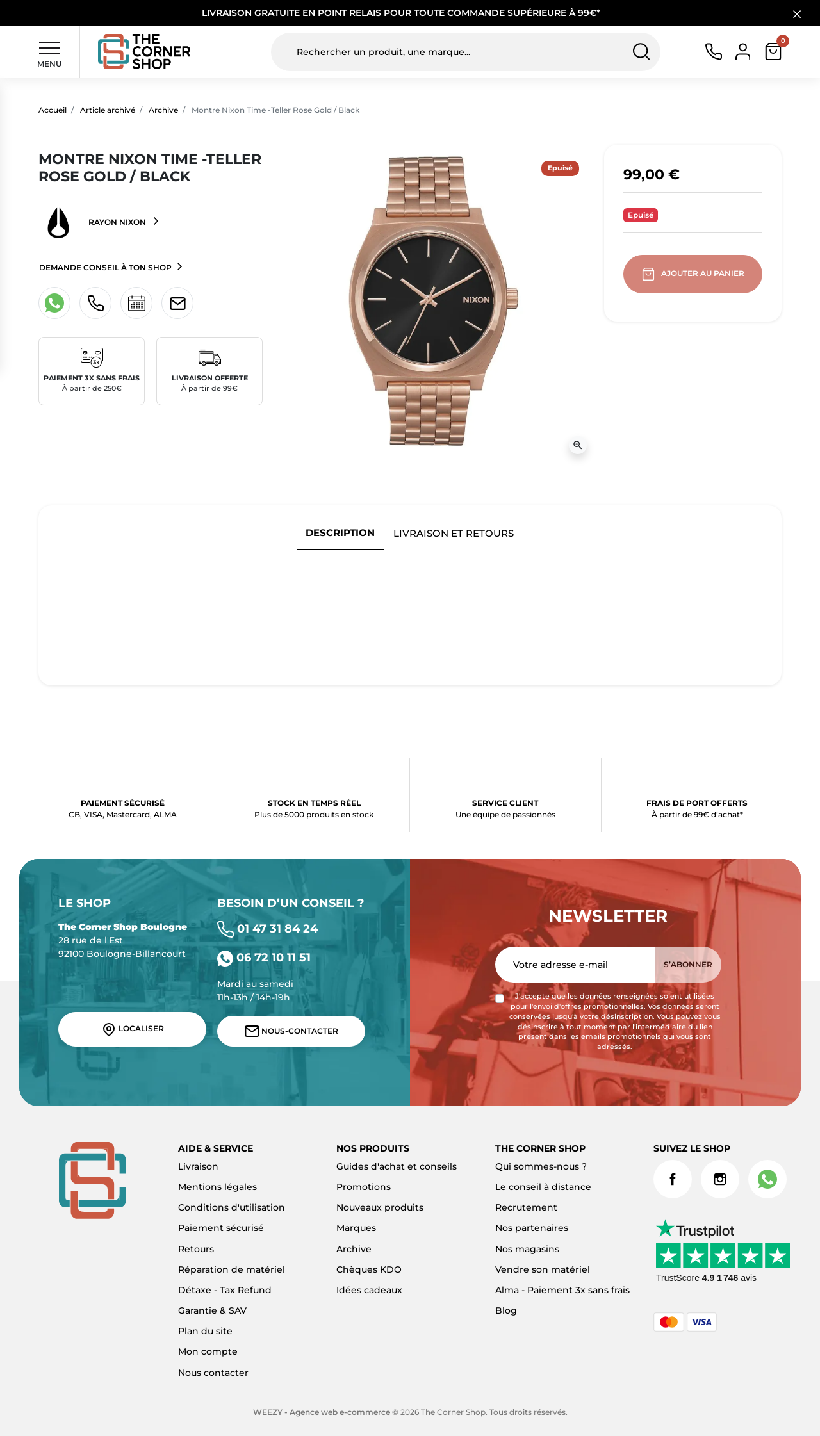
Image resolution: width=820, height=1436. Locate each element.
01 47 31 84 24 (267, 928)
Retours (196, 1249)
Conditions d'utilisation (231, 1207)
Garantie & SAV (212, 1310)
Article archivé (107, 110)
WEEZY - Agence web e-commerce (321, 1412)
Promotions (363, 1187)
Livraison (198, 1166)
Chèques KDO (369, 1269)
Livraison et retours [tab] (453, 533)
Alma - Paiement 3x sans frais (562, 1290)
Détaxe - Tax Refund (225, 1290)
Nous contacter (213, 1372)
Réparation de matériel (231, 1269)
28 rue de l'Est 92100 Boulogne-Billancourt (122, 940)
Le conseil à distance (543, 1187)
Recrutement (526, 1207)
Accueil (52, 110)
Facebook (672, 1179)
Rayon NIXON (93, 223)
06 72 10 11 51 (264, 957)
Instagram (720, 1179)
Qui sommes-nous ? (541, 1166)
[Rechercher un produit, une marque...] (465, 52)
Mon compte (208, 1351)
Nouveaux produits (379, 1207)
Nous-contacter (291, 1031)
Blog (506, 1310)
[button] (773, 51)
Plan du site (205, 1331)
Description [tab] (340, 532)
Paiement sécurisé (221, 1228)
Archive (163, 110)
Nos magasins (527, 1249)
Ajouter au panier (694, 274)
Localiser (132, 1029)
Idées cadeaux (369, 1290)
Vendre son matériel (542, 1269)
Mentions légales (217, 1187)
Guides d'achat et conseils (396, 1166)
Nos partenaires (531, 1228)
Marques (356, 1228)
